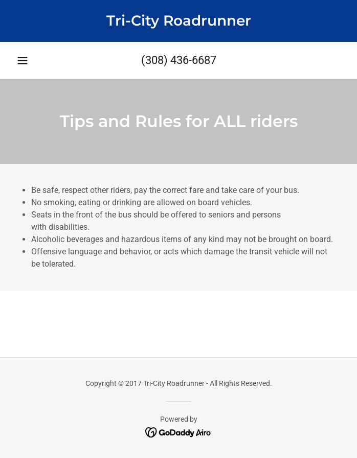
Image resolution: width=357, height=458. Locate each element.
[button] (22, 60)
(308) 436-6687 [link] (178, 60)
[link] (178, 21)
